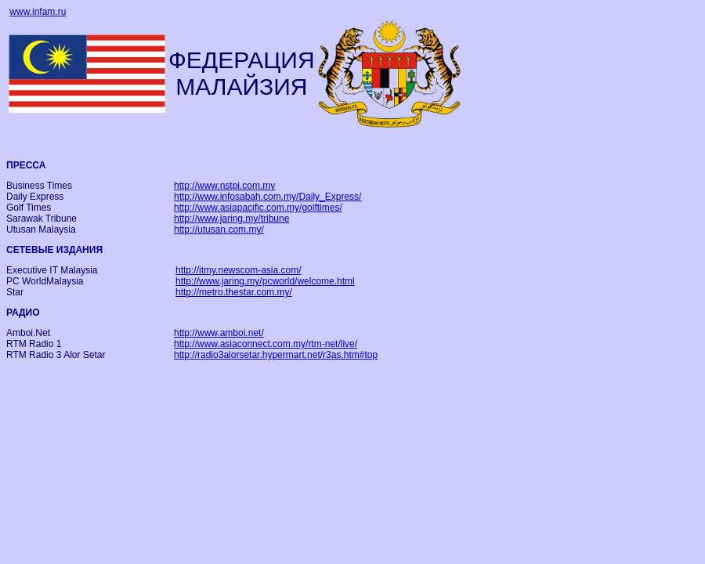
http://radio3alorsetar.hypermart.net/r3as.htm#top (276, 354)
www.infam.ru (37, 11)
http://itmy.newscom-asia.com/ (238, 270)
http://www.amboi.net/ (219, 332)
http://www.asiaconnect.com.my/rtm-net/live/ (265, 343)
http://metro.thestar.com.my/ (233, 292)
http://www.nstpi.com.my (224, 185)
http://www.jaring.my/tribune (231, 218)
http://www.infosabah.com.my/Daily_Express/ (267, 196)
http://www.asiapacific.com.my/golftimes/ (258, 207)
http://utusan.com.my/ (219, 229)
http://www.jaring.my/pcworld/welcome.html (265, 281)
